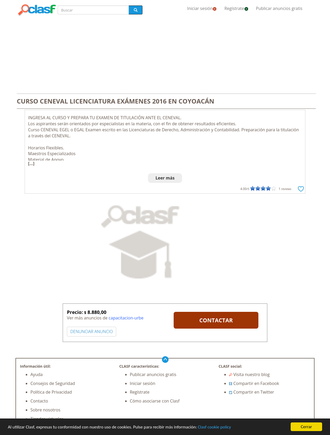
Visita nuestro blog (249, 374)
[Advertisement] (165, 55)
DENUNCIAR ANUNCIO (91, 331)
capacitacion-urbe (126, 318)
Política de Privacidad (51, 392)
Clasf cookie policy (214, 427)
